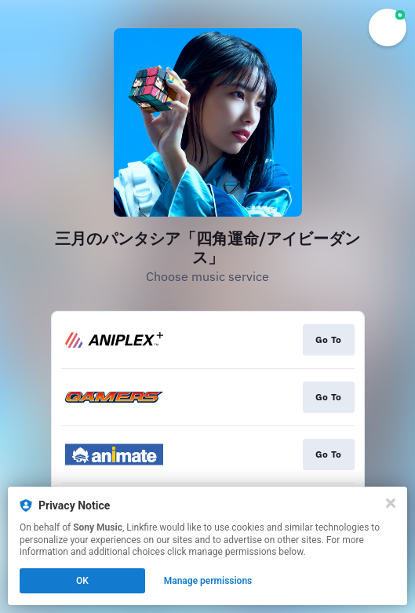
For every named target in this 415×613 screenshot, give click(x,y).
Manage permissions (208, 580)
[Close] (390, 503)
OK (82, 580)
